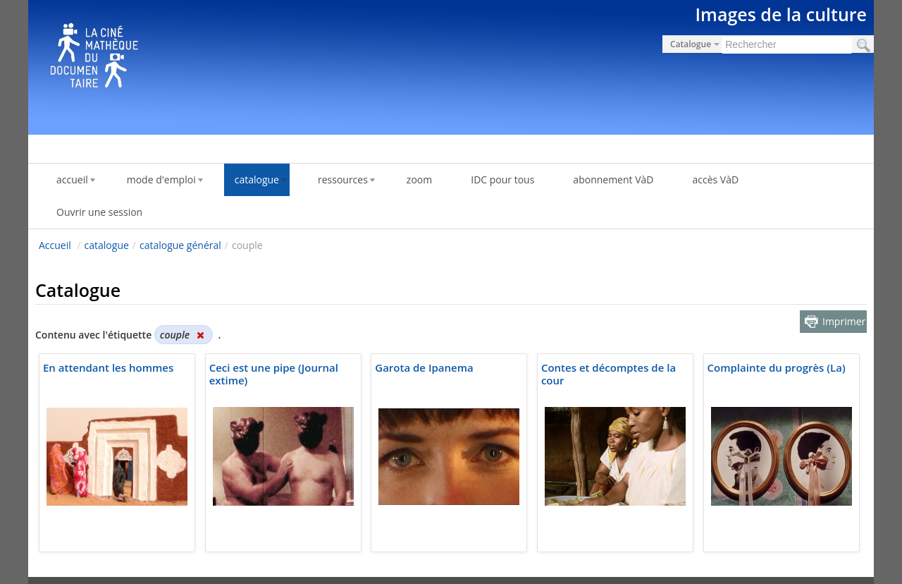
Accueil (55, 245)
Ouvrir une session (99, 212)
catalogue (107, 245)
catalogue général (180, 245)
